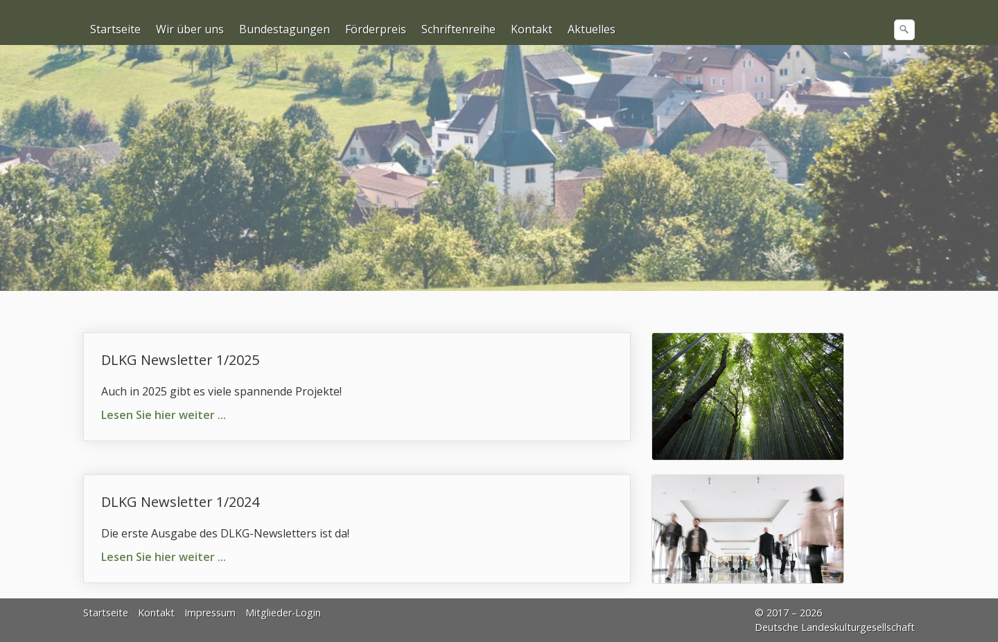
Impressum (210, 612)
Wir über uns (190, 29)
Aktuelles (591, 29)
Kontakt (531, 29)
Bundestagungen (284, 29)
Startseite (115, 29)
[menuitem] (116, 29)
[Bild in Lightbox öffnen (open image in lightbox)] (747, 396)
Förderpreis (375, 29)
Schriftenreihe (458, 29)
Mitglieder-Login (283, 612)
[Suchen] (904, 29)
